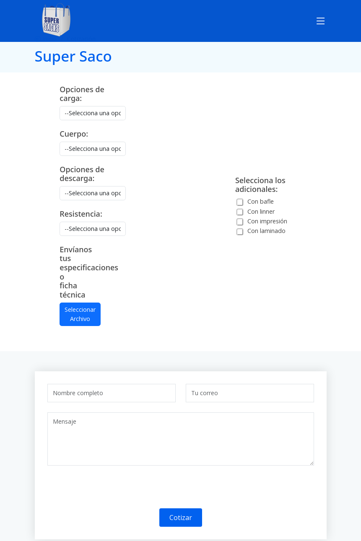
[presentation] (111, 492)
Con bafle (260, 201)
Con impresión (267, 221)
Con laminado (266, 231)
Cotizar (180, 517)
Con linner (261, 211)
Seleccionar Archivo (80, 314)
